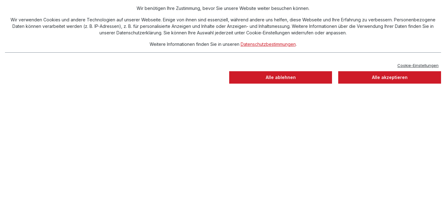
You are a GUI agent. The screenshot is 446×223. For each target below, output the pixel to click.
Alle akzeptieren (390, 77)
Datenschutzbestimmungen (268, 44)
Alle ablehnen (281, 77)
